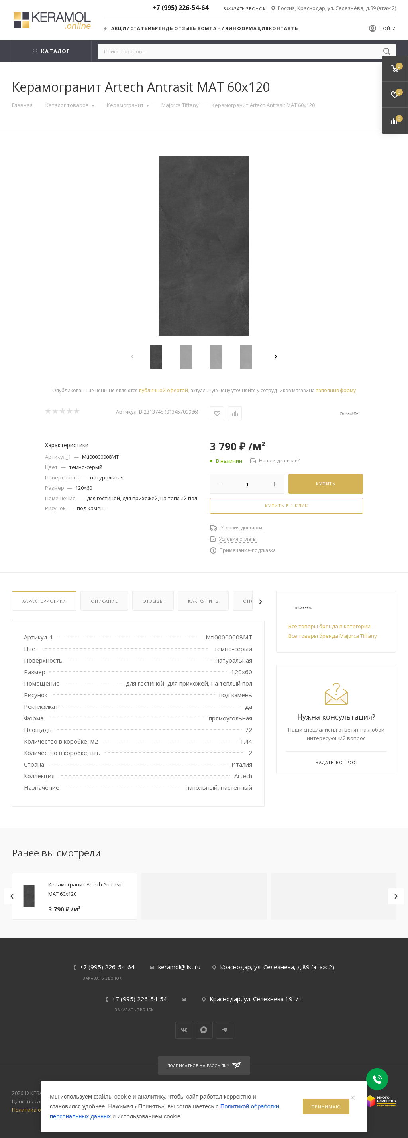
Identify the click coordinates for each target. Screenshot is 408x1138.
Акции (117, 28)
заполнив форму (336, 390)
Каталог (51, 51)
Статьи (141, 28)
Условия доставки (241, 527)
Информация (249, 28)
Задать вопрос (336, 762)
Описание (104, 601)
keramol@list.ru (179, 967)
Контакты (284, 28)
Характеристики (44, 601)
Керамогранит (128, 104)
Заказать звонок (245, 9)
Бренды (163, 28)
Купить (325, 484)
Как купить (203, 601)
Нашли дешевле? (279, 460)
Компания (213, 28)
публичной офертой (163, 390)
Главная (22, 104)
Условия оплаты (238, 539)
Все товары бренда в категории (329, 626)
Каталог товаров (69, 104)
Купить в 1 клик (286, 506)
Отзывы (185, 28)
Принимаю (326, 1107)
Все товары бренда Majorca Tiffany (332, 635)
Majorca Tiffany (180, 104)
